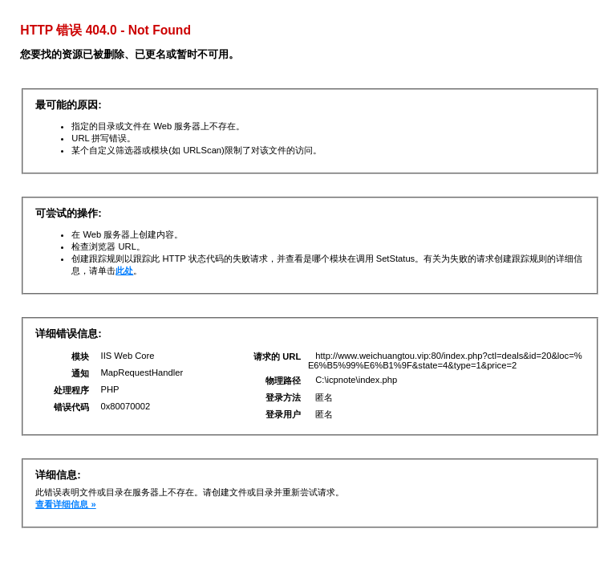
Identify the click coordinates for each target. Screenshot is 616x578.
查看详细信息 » (65, 504)
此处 (124, 270)
